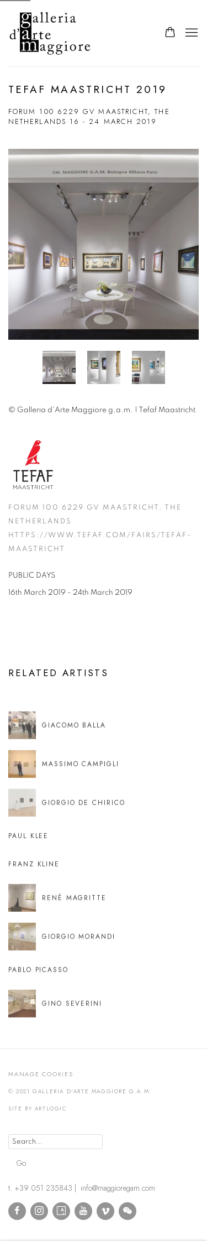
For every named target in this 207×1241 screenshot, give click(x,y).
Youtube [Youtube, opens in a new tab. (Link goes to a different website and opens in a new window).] (83, 1211)
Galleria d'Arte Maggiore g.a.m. (74, 33)
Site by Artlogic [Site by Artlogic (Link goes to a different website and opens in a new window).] (37, 1108)
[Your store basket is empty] (170, 33)
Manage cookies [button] (40, 1073)
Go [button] (21, 1163)
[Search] (55, 1141)
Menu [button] (190, 33)
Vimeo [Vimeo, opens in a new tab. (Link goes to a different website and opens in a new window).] (105, 1211)
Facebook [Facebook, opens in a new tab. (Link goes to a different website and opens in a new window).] (17, 1211)
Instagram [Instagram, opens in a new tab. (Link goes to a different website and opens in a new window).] (39, 1211)
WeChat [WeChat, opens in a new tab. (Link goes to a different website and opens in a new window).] (127, 1211)
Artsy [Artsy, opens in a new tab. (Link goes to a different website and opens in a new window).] (61, 1211)
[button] (59, 367)
